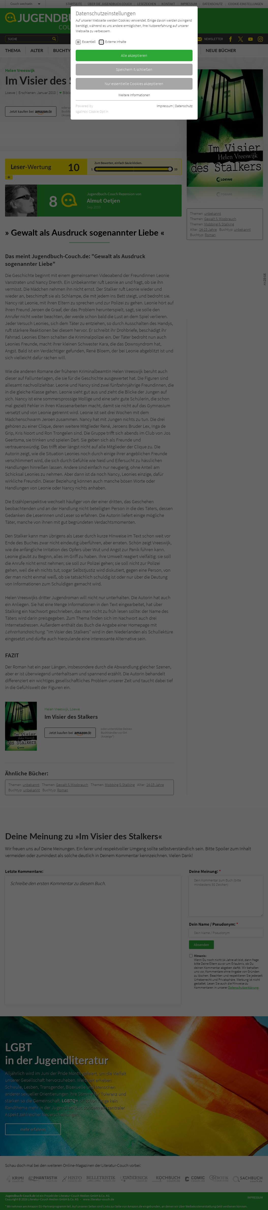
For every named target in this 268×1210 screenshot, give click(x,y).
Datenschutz (184, 106)
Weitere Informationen (134, 95)
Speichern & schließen (134, 69)
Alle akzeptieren (134, 55)
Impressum (165, 106)
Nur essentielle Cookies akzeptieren (134, 83)
